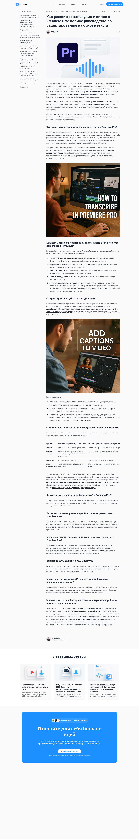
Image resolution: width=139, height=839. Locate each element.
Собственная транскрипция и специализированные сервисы (30, 36)
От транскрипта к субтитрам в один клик (27, 31)
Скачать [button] (73, 4)
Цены (53, 4)
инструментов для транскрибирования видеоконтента (76, 94)
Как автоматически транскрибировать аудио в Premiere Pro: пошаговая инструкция (27, 23)
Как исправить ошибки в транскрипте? (27, 67)
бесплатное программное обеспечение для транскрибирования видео (73, 482)
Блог (55, 11)
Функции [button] (62, 4)
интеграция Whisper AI (111, 482)
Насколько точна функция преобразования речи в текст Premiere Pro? (28, 53)
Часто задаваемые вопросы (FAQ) (26, 41)
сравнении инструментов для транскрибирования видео (74, 488)
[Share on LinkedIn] (119, 32)
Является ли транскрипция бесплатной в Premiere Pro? (29, 47)
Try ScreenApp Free (69, 751)
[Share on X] (117, 32)
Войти (102, 4)
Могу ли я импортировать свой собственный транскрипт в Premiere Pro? (29, 61)
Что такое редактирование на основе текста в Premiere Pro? (29, 16)
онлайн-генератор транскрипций (59, 312)
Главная (49, 11)
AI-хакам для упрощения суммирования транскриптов (87, 619)
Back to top (23, 87)
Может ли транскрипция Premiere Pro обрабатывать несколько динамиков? (28, 73)
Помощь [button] (83, 4)
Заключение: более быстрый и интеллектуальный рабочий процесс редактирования (29, 81)
